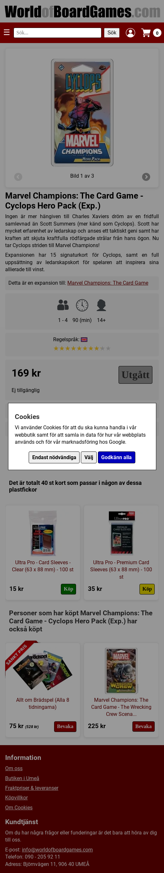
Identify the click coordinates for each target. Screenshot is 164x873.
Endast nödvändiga (54, 457)
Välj (88, 457)
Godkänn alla (116, 457)
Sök (111, 32)
